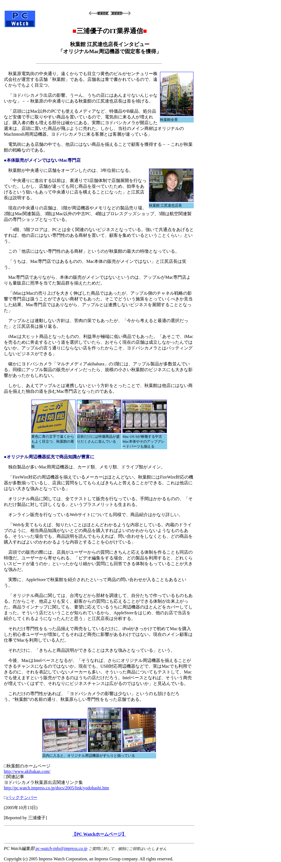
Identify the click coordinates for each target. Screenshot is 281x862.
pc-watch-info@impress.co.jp (61, 848)
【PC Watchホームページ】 (99, 834)
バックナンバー (22, 797)
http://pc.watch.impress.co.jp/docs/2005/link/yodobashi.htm (56, 788)
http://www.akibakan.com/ (27, 771)
